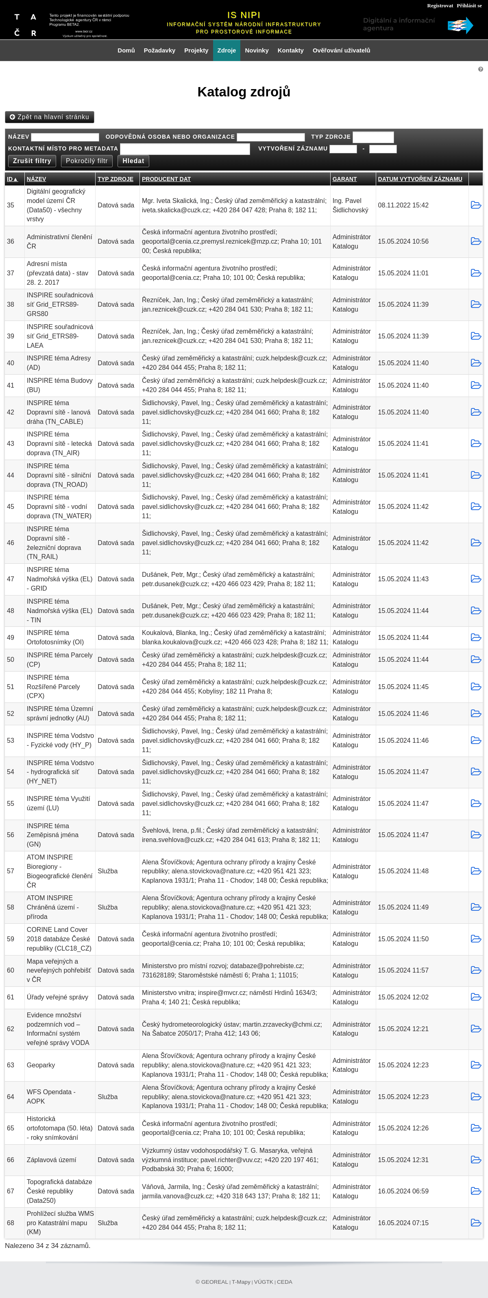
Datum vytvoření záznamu (420, 179)
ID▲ (12, 179)
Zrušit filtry (32, 160)
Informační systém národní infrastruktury (244, 24)
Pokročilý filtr (87, 160)
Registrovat (440, 5)
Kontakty (291, 50)
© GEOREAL (212, 1282)
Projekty (196, 50)
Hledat (133, 160)
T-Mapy (241, 1282)
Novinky (256, 50)
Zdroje (227, 50)
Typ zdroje (115, 179)
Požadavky (160, 50)
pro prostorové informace (244, 32)
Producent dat (166, 179)
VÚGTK (263, 1282)
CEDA (284, 1282)
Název (36, 179)
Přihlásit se (469, 5)
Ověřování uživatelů (341, 50)
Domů (126, 50)
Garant (345, 179)
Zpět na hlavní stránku (49, 116)
